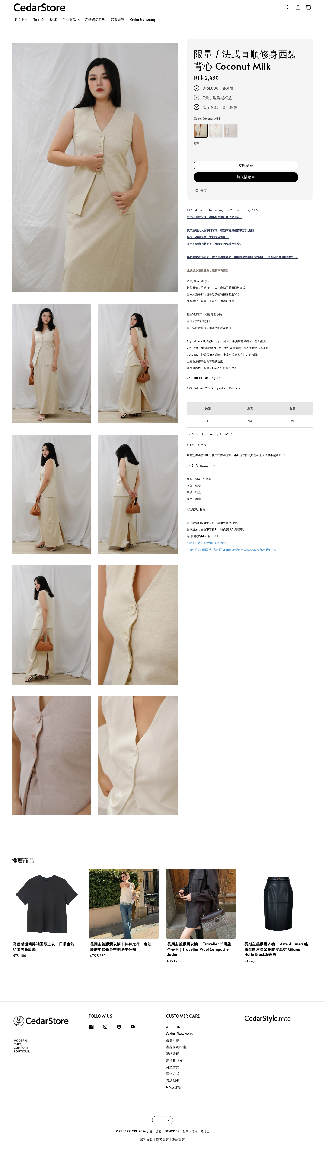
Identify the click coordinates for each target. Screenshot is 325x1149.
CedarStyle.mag (142, 19)
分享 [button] (200, 190)
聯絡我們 (172, 1080)
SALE (53, 19)
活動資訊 (117, 19)
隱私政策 (162, 1139)
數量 (197, 143)
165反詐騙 (174, 1087)
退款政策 (178, 1139)
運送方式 (172, 1073)
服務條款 (146, 1139)
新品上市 (21, 19)
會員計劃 (172, 1040)
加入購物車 (246, 176)
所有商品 (69, 20)
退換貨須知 (174, 1060)
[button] (288, 7)
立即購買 (246, 165)
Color (207, 118)
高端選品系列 (95, 19)
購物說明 (172, 1054)
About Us (173, 1027)
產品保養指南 (176, 1047)
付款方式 (172, 1067)
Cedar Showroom (179, 1034)
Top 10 (38, 19)
